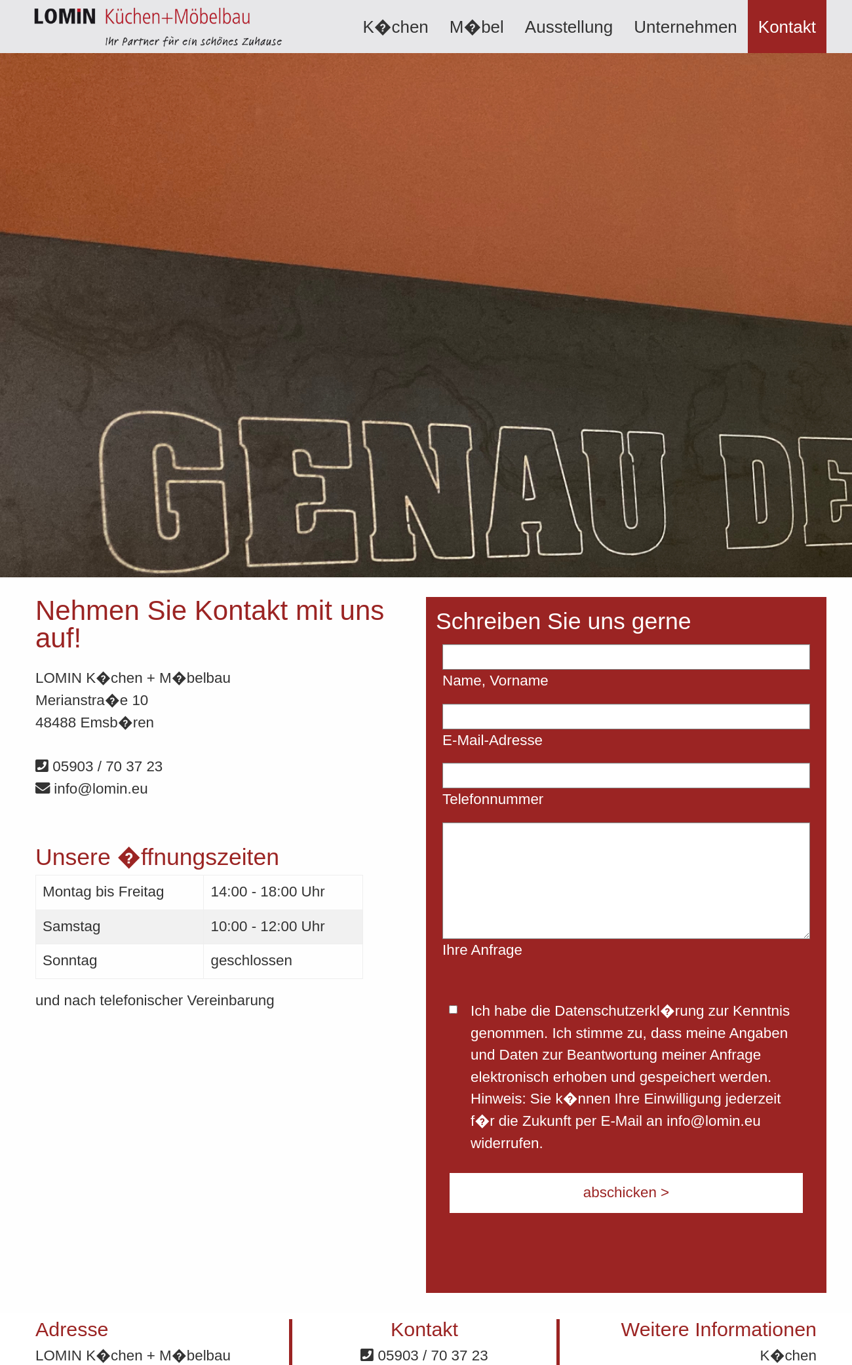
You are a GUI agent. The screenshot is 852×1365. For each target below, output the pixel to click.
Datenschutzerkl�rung (629, 1011)
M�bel (477, 27)
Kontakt (787, 27)
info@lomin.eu (91, 788)
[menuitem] (395, 26)
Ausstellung (569, 27)
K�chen (395, 27)
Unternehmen (685, 27)
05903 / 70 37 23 (99, 766)
